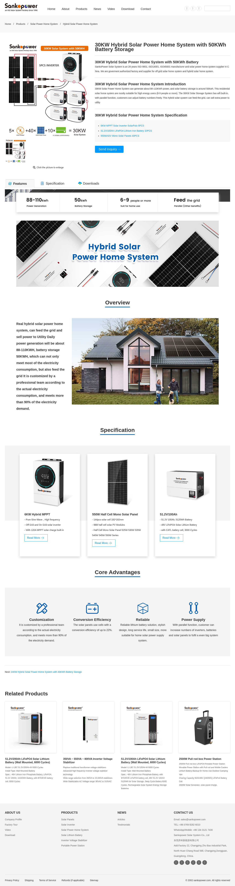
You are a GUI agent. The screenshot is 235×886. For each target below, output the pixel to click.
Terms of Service (47, 880)
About (65, 9)
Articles (121, 819)
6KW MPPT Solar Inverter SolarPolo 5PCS (122, 125)
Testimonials (124, 824)
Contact (146, 9)
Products (81, 9)
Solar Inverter (68, 824)
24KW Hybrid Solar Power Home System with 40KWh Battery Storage (46, 672)
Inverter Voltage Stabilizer (74, 840)
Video (111, 9)
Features (20, 183)
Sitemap (94, 880)
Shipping (29, 880)
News (97, 9)
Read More (33, 537)
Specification (55, 183)
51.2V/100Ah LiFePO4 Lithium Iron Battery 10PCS (126, 130)
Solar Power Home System (44, 24)
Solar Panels (67, 819)
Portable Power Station (73, 845)
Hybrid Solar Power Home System (80, 24)
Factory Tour (11, 824)
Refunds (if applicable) (73, 880)
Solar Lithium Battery (71, 835)
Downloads (91, 183)
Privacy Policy (12, 880)
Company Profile (13, 819)
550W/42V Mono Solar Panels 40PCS (120, 136)
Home (51, 9)
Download (127, 9)
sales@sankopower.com (193, 819)
